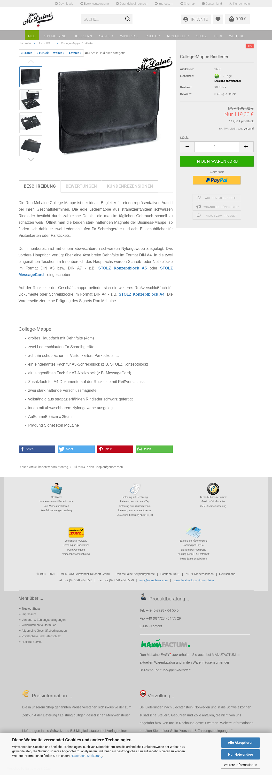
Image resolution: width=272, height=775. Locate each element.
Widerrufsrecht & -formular (39, 625)
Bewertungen (81, 186)
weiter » (58, 53)
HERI (218, 36)
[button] (187, 146)
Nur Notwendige (240, 754)
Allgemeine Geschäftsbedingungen (44, 630)
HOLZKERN (82, 36)
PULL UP (153, 36)
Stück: (184, 137)
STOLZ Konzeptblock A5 (122, 268)
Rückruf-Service (32, 642)
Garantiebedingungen (132, 3)
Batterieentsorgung (94, 3)
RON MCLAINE (54, 36)
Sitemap (187, 3)
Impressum (164, 3)
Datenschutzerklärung (87, 756)
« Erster (26, 53)
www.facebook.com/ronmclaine (194, 580)
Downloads (64, 3)
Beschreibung (40, 186)
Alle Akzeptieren (240, 742)
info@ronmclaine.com (154, 580)
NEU (31, 36)
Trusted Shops (31, 608)
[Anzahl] (216, 146)
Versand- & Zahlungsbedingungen (43, 620)
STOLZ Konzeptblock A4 (141, 294)
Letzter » (75, 53)
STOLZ (201, 36)
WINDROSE (129, 36)
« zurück (43, 53)
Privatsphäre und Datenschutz (41, 636)
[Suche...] (127, 19)
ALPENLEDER (178, 36)
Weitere (236, 36)
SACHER (106, 36)
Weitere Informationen (240, 765)
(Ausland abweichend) (227, 81)
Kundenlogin (239, 3)
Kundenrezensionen (130, 186)
